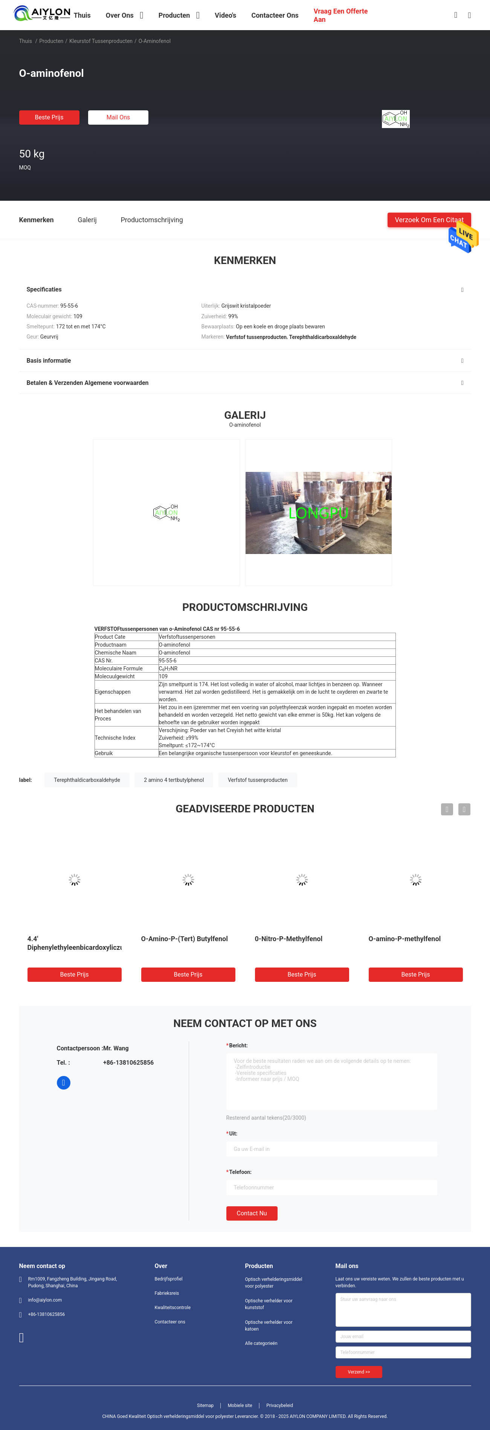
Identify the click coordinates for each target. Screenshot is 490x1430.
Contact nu (252, 1213)
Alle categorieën (261, 1343)
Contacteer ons (170, 1322)
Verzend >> (359, 1372)
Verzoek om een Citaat (429, 219)
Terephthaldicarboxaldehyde (87, 780)
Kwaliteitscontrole (173, 1307)
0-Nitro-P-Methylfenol (289, 939)
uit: (233, 1134)
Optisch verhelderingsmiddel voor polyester (273, 1283)
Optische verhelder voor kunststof (269, 1304)
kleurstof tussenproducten (101, 41)
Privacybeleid (279, 1405)
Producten (51, 41)
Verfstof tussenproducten (258, 780)
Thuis (25, 41)
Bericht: (238, 1045)
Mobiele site (240, 1405)
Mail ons (118, 117)
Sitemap (205, 1405)
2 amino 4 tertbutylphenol (174, 780)
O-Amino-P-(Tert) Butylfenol (184, 939)
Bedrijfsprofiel (169, 1279)
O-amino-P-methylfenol (405, 939)
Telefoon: (240, 1172)
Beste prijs (49, 117)
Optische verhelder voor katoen (269, 1326)
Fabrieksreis (167, 1293)
